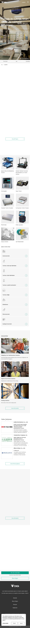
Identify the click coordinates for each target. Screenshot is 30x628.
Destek (15, 598)
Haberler (15, 608)
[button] (3, 41)
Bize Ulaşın (15, 601)
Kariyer (15, 605)
